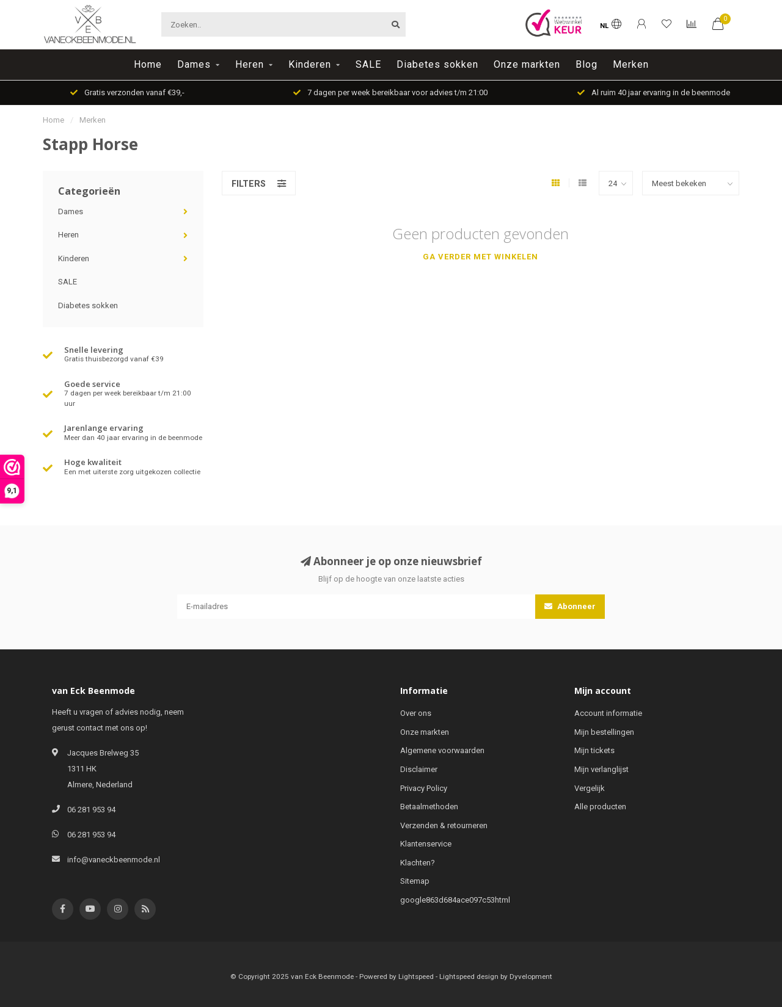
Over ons (415, 713)
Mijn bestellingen (604, 732)
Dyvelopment (531, 976)
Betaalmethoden (429, 806)
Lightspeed (416, 976)
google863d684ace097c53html (455, 899)
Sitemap (414, 881)
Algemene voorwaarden (442, 750)
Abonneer (570, 606)
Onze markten (527, 64)
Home (148, 64)
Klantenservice (425, 843)
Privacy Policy (423, 788)
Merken (631, 64)
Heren (249, 64)
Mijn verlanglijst (601, 769)
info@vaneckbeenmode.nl (113, 859)
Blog (586, 64)
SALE (368, 64)
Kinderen (309, 64)
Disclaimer (418, 769)
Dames (194, 64)
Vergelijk (589, 788)
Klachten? (417, 862)
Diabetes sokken (437, 64)
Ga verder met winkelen (480, 256)
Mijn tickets (594, 750)
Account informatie (608, 713)
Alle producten (600, 806)
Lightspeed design (469, 976)
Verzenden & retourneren (444, 825)
